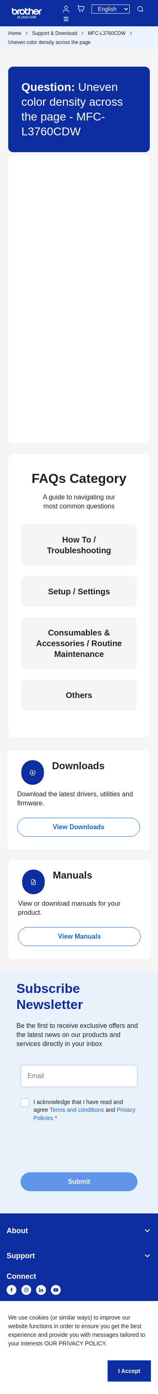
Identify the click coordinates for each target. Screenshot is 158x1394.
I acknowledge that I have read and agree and (85, 1110)
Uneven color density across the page (49, 42)
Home (14, 33)
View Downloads (79, 826)
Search (140, 9)
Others (79, 695)
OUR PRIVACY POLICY (74, 1343)
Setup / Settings (79, 591)
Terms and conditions (77, 1109)
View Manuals (79, 936)
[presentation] (83, 1146)
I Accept (129, 1371)
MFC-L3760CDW (107, 33)
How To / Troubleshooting (79, 545)
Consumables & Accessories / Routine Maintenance (79, 643)
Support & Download (54, 33)
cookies (38, 1317)
